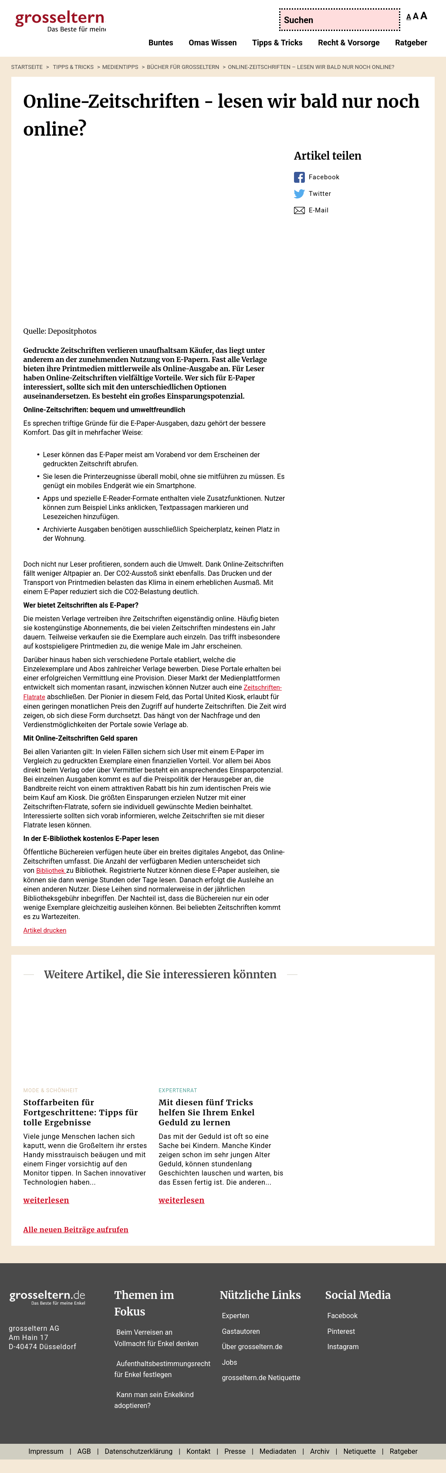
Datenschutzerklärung (139, 1465)
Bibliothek (52, 869)
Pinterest (341, 1344)
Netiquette (359, 1465)
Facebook (325, 177)
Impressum (46, 1465)
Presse (235, 1465)
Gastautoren (241, 1344)
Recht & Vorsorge (349, 45)
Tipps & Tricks (277, 45)
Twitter (321, 193)
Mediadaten (278, 1465)
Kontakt (198, 1465)
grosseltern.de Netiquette (261, 1391)
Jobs (229, 1375)
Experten (235, 1329)
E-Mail (319, 210)
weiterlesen (48, 1205)
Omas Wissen (213, 45)
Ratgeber (411, 45)
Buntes (161, 45)
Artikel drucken (47, 929)
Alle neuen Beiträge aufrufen (83, 1243)
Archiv (320, 1465)
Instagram (343, 1360)
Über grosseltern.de (252, 1360)
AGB (84, 1465)
